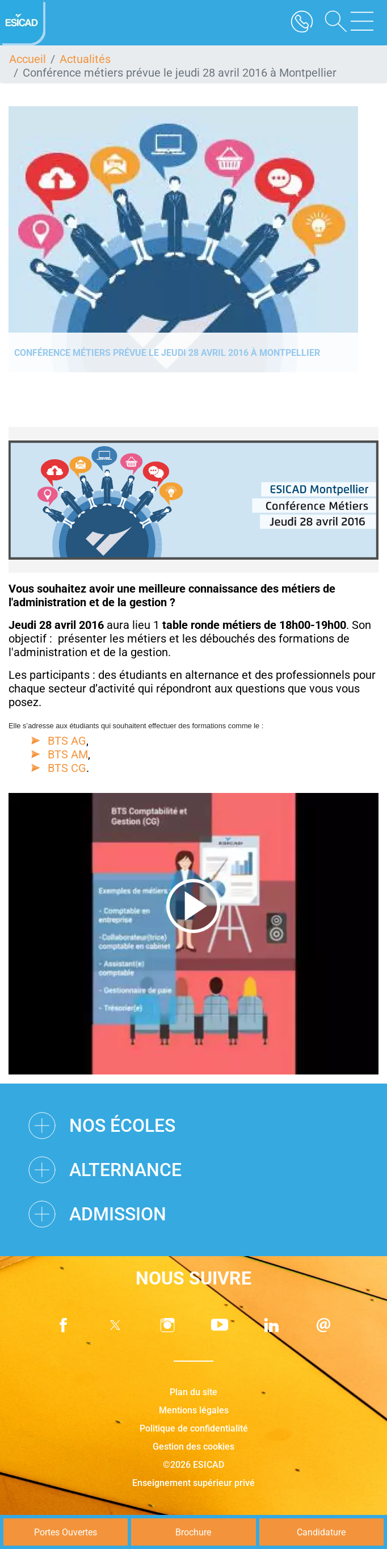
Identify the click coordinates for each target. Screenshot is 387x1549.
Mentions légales (194, 1410)
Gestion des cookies (193, 1446)
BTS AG (67, 741)
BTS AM (68, 754)
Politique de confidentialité (194, 1428)
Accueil (27, 59)
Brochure (193, 1532)
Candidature (321, 1532)
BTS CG (67, 768)
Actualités (85, 59)
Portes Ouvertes (65, 1532)
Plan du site (193, 1392)
